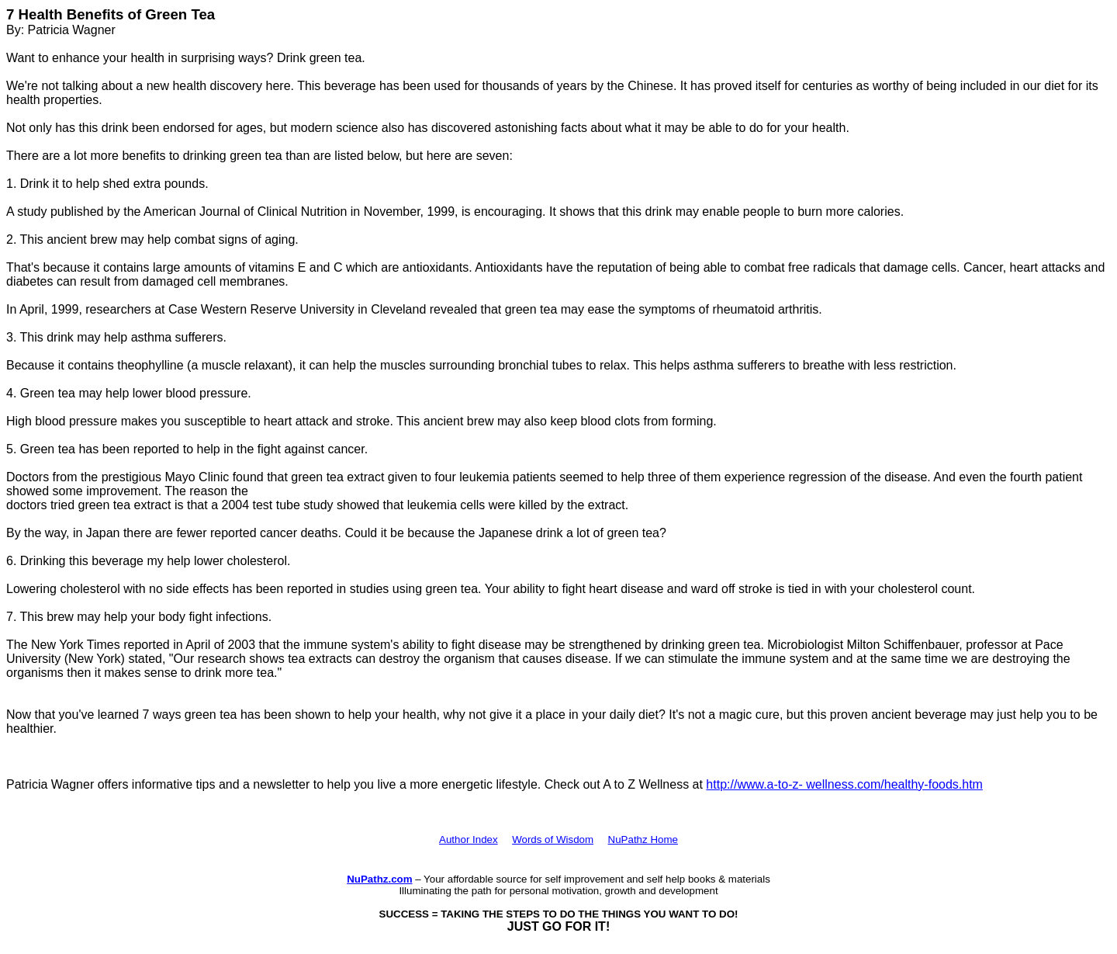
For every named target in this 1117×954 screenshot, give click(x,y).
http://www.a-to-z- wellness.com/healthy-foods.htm (844, 784)
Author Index (468, 839)
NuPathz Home (643, 839)
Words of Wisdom (552, 839)
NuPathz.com (379, 879)
